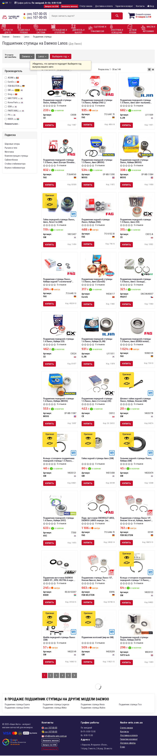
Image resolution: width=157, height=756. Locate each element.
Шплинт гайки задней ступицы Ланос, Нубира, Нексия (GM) (135, 400)
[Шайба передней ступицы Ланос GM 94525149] (60, 624)
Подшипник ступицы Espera (17, 705)
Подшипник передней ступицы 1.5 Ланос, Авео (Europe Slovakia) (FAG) (59, 161)
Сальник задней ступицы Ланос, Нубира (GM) (136, 459)
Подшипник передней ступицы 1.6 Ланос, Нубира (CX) (58, 340)
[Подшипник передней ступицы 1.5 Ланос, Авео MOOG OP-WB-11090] (98, 146)
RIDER (13, 119)
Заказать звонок (69, 6)
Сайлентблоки (11, 160)
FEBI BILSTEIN (16, 86)
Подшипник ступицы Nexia (93, 705)
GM (15, 90)
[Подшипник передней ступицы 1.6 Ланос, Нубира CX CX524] (59, 325)
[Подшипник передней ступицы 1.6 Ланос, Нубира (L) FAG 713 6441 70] (98, 86)
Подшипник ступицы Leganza (56, 705)
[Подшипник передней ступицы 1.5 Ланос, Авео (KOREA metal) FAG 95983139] (136, 325)
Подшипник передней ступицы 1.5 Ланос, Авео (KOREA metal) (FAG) (135, 340)
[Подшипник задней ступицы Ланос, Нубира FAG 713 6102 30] (98, 205)
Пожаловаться (50, 750)
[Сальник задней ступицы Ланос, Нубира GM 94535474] (136, 444)
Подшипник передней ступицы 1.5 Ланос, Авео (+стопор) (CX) (97, 400)
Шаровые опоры (12, 144)
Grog (12, 94)
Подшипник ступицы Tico (130, 705)
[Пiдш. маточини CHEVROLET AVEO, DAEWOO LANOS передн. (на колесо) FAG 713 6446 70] (98, 503)
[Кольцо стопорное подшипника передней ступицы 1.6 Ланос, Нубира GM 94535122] (136, 563)
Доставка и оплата (104, 6)
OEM (12, 106)
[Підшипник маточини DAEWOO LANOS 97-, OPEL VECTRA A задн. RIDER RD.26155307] (59, 563)
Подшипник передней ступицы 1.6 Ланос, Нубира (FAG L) (97, 101)
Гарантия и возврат (124, 6)
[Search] (117, 15)
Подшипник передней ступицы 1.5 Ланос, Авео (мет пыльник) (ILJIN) (135, 101)
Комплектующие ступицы (16, 156)
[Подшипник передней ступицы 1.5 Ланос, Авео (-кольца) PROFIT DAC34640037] (136, 265)
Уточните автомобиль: (11, 56)
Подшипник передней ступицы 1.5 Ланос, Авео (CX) (135, 220)
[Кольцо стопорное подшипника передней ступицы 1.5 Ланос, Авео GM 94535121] (59, 444)
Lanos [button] (42, 56)
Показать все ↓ (12, 124)
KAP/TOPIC (15, 98)
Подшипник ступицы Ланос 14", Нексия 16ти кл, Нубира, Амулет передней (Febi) (135, 519)
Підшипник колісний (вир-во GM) (98, 638)
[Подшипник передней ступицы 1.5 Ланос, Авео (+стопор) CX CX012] (98, 384)
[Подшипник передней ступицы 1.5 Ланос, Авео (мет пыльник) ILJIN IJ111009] (136, 86)
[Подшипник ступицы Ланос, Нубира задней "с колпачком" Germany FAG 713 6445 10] (59, 264)
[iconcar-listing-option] (153, 69)
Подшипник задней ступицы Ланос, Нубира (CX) (57, 101)
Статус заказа (86, 6)
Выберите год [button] (60, 56)
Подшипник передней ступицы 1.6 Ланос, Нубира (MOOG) (58, 400)
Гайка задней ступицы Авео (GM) (98, 458)
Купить (49, 125)
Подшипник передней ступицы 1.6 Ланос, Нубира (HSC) (58, 519)
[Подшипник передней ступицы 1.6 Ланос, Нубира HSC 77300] (59, 504)
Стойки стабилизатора (15, 164)
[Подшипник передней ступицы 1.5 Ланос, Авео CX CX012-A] (136, 205)
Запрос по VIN (51, 6)
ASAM (13, 77)
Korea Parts (15, 102)
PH (12, 115)
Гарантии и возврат (129, 739)
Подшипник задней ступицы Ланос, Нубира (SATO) (134, 639)
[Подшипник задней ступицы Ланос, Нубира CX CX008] (59, 86)
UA (5, 3)
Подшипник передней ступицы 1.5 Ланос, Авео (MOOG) (97, 161)
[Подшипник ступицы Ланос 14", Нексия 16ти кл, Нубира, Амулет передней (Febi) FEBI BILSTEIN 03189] (136, 503)
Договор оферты (128, 743)
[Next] (74, 676)
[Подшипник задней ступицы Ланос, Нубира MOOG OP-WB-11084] (136, 146)
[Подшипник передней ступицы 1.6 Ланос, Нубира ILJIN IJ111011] (98, 325)
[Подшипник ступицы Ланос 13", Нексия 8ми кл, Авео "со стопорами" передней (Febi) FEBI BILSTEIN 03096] (98, 563)
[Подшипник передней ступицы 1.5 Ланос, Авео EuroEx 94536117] (98, 265)
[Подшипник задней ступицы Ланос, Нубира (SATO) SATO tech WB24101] (136, 624)
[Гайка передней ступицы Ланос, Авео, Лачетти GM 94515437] (59, 205)
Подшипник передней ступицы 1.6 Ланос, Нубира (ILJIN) (97, 340)
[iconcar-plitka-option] (149, 69)
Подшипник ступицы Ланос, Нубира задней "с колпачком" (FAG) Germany (57, 280)
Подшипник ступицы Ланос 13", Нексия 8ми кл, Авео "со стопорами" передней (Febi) (97, 579)
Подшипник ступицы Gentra (17, 708)
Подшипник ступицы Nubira (93, 708)
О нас (122, 747)
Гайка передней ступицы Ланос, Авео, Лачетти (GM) (59, 220)
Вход (151, 6)
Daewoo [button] (27, 56)
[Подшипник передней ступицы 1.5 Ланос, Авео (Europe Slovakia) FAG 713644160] (59, 146)
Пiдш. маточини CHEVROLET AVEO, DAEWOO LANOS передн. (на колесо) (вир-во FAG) (98, 519)
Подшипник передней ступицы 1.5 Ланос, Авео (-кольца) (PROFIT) (135, 280)
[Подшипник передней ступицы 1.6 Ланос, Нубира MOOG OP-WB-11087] (60, 385)
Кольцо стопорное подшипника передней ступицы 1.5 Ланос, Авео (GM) (58, 459)
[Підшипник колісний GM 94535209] (98, 623)
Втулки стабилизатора (15, 167)
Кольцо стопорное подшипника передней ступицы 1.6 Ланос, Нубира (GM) (135, 579)
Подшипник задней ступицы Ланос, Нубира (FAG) (96, 220)
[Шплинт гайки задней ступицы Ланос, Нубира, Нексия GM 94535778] (136, 384)
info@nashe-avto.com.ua (56, 736)
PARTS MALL (16, 110)
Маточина (9, 152)
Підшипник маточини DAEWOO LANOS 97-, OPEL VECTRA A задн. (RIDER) (58, 579)
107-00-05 (35, 14)
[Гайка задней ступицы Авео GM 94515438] (98, 444)
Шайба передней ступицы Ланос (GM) (59, 639)
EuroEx (13, 82)
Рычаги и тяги (11, 148)
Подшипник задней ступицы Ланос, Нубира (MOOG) (134, 161)
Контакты (140, 6)
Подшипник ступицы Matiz (55, 708)
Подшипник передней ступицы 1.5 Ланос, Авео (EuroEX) (97, 280)
